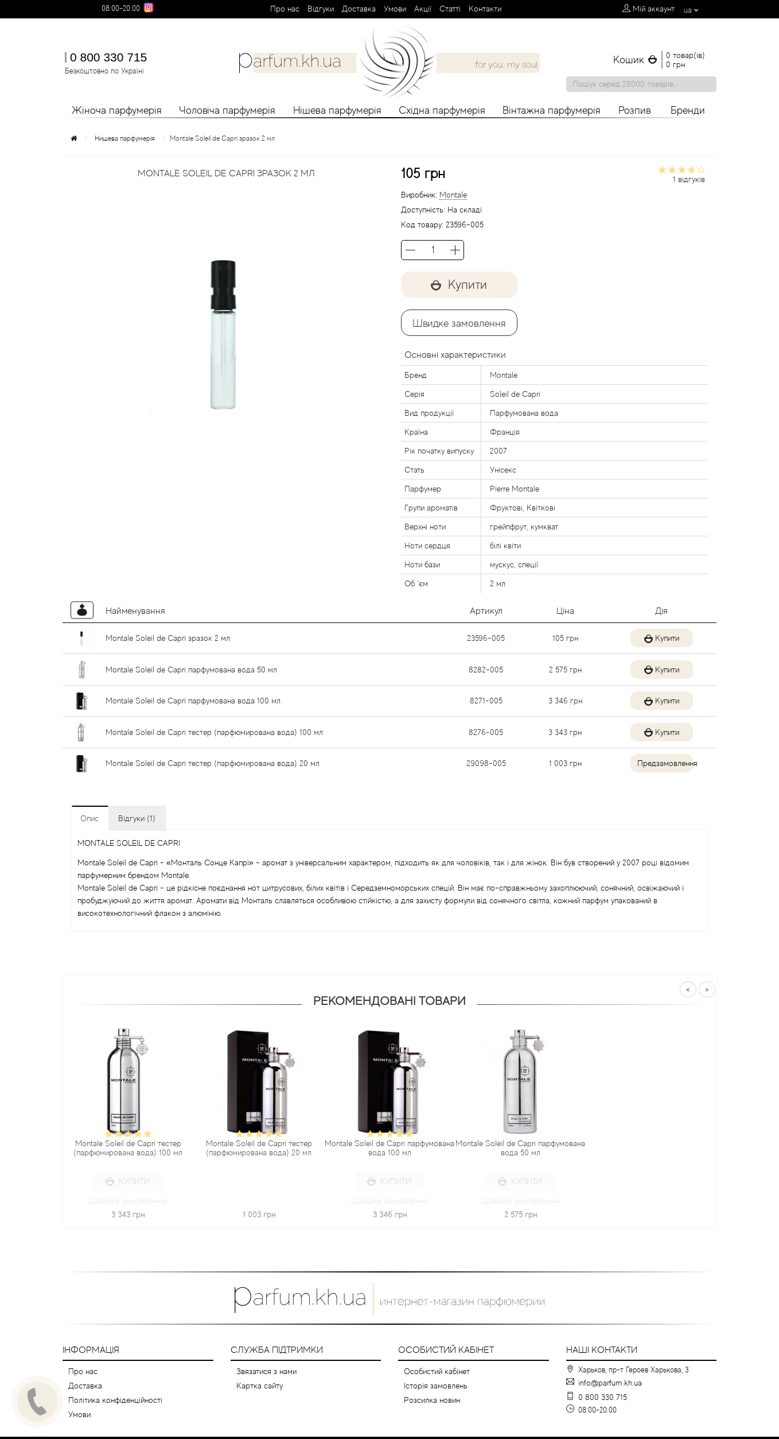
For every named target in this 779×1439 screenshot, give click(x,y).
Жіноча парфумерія (117, 110)
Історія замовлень (436, 1385)
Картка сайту (259, 1385)
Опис (89, 818)
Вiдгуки (320, 8)
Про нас (284, 8)
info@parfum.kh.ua (610, 1382)
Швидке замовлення (459, 323)
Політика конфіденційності (115, 1400)
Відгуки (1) (136, 818)
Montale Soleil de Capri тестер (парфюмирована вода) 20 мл (213, 763)
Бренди (688, 110)
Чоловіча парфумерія (227, 110)
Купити (459, 284)
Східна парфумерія (442, 110)
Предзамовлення (660, 763)
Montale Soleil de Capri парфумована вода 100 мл (193, 700)
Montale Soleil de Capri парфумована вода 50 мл (191, 669)
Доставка (359, 8)
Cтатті (450, 8)
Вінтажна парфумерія (552, 110)
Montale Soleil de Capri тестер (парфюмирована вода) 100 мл (214, 732)
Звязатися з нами (266, 1371)
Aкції (422, 8)
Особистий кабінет (437, 1371)
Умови (395, 8)
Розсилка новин (432, 1400)
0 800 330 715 (108, 57)
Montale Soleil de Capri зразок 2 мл (168, 638)
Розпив (634, 110)
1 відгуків (689, 179)
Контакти (485, 8)
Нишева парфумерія (125, 138)
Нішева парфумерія (337, 110)
